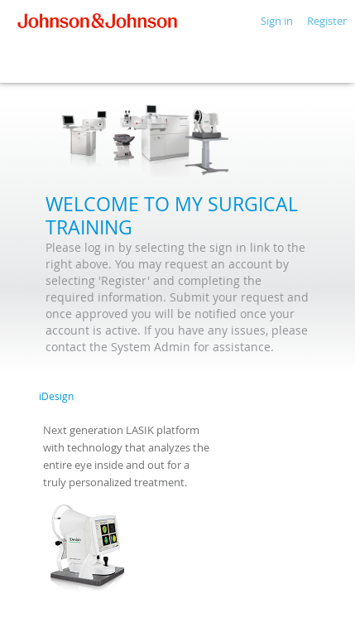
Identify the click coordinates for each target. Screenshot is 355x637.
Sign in (277, 20)
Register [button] (327, 20)
